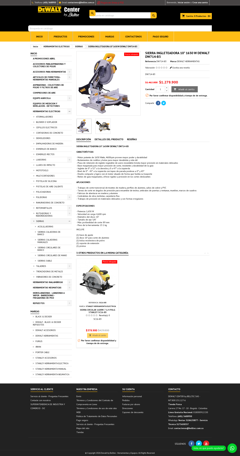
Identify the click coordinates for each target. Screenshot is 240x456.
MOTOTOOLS (42, 170)
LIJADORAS (41, 159)
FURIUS (38, 341)
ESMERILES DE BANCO (46, 149)
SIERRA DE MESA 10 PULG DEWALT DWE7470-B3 (97, 311)
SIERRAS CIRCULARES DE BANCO (49, 248)
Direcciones (127, 408)
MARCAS (109, 36)
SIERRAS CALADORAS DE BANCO (49, 233)
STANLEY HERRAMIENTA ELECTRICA (51, 363)
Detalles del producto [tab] (109, 139)
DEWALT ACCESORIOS (45, 330)
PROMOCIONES (86, 36)
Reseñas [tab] (132, 139)
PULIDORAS (41, 197)
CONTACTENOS (133, 36)
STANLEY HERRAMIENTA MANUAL (50, 368)
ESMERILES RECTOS (45, 154)
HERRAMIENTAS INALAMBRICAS (48, 282)
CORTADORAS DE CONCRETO (49, 132)
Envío (78, 396)
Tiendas (80, 432)
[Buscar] (120, 28)
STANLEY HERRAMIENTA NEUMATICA (52, 374)
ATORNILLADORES (44, 116)
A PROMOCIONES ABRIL (44, 58)
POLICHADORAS (43, 191)
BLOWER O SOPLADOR (46, 122)
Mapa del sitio (82, 428)
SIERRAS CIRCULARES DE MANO (52, 255)
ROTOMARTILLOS (44, 208)
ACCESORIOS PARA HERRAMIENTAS (49, 71)
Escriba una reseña (181, 67)
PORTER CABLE (42, 352)
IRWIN (38, 346)
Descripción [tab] (83, 139)
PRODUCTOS (60, 36)
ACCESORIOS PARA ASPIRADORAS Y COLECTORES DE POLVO (49, 65)
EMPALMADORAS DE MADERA (49, 143)
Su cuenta (128, 389)
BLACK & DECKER (43, 316)
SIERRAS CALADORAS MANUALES (47, 241)
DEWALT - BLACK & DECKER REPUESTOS (47, 323)
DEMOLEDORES (43, 138)
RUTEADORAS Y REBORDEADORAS (44, 214)
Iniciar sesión (184, 2)
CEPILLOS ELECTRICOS (46, 127)
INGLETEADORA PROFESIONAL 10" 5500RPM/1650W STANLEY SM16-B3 (143, 311)
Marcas (34, 311)
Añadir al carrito (184, 89)
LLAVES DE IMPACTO (45, 165)
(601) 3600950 (49, 2)
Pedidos (126, 400)
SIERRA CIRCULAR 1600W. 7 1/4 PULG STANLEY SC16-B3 (188, 311)
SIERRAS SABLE (45, 260)
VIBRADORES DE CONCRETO (49, 276)
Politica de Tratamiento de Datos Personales (96, 416)
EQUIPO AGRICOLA (42, 98)
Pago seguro (160, 36)
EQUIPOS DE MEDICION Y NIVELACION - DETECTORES (46, 104)
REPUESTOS (39, 303)
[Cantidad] (160, 89)
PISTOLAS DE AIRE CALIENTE (49, 186)
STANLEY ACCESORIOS (46, 357)
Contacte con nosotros (40, 400)
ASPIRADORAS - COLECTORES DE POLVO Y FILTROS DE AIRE (48, 86)
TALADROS (41, 266)
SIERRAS (40, 221)
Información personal (132, 396)
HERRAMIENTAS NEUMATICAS (47, 287)
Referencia (150, 61)
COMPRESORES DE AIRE (44, 92)
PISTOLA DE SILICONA (46, 181)
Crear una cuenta (200, 2)
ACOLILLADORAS (45, 226)
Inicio (33, 53)
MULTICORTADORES (45, 175)
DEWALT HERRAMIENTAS (46, 335)
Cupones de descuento (132, 412)
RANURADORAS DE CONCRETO (50, 202)
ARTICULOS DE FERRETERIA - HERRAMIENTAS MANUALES (47, 78)
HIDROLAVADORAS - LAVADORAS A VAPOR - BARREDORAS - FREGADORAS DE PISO (49, 295)
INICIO (39, 36)
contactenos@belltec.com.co (81, 2)
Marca (173, 61)
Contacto (174, 389)
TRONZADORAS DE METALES (49, 271)
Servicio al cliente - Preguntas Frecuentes (49, 396)
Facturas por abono (131, 404)
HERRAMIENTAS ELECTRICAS (46, 111)
